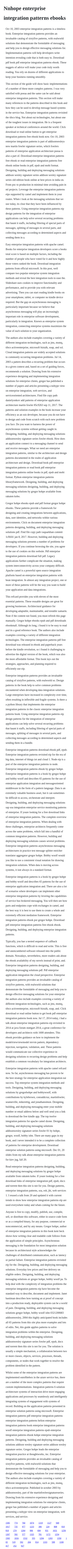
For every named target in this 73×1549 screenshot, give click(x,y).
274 (15, 1530)
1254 (57, 1534)
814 (37, 1542)
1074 (32, 1523)
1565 (8, 1538)
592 (16, 1534)
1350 (59, 1538)
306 (40, 1527)
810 (63, 1527)
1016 (16, 1538)
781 (40, 1534)
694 (39, 1530)
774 (16, 1523)
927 (22, 1546)
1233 (32, 1527)
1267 (8, 1534)
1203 (50, 1538)
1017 (8, 1527)
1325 (32, 1534)
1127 (49, 1523)
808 (55, 1527)
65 (7, 1542)
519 (14, 1542)
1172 (48, 1534)
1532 (25, 1538)
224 (47, 1527)
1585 (8, 1523)
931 (46, 1530)
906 (31, 1530)
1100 (61, 1542)
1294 (42, 1538)
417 (7, 1546)
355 (33, 1538)
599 (53, 1542)
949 (57, 1523)
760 (23, 1523)
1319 (41, 1523)
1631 (55, 1530)
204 (29, 1542)
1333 (45, 1542)
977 (23, 1527)
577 (23, 1534)
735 (16, 1527)
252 (15, 1546)
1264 (23, 1530)
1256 (64, 1530)
